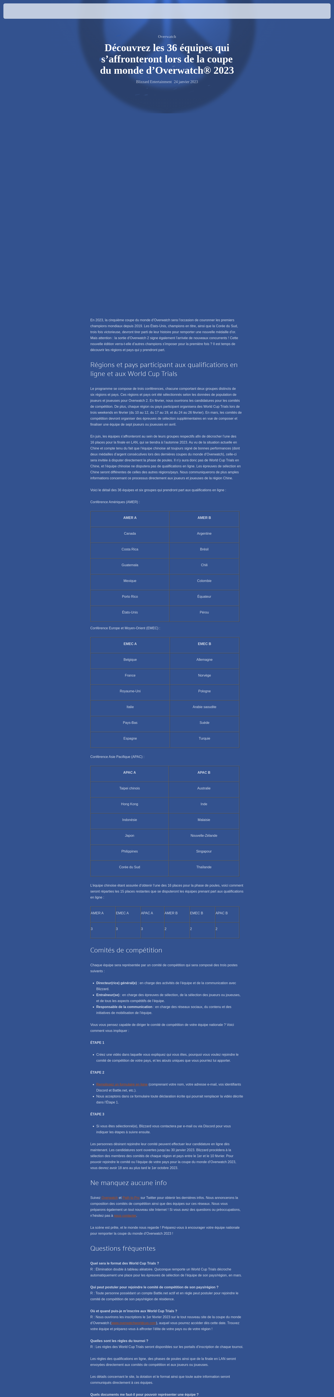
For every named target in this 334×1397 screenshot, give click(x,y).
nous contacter (125, 1015)
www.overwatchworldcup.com (133, 1122)
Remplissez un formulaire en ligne (122, 884)
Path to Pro (131, 997)
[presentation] (19, 11)
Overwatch (109, 997)
